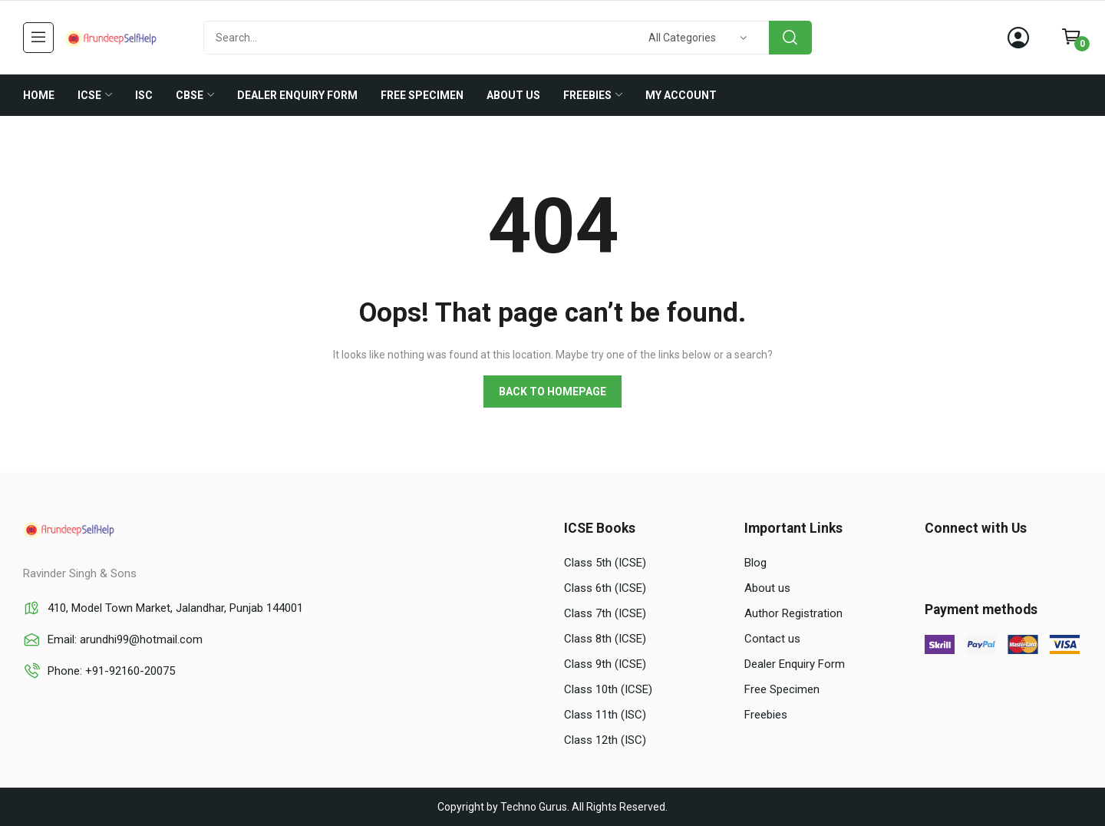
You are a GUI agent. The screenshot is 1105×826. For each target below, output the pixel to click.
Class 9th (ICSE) (605, 664)
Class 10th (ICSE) (608, 689)
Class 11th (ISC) (605, 715)
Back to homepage (552, 391)
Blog (755, 563)
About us (767, 588)
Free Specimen (782, 689)
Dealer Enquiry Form (794, 664)
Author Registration (793, 613)
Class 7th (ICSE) (605, 613)
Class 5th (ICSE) (605, 563)
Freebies (765, 715)
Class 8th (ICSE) (605, 639)
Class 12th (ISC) (605, 740)
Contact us (772, 639)
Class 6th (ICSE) (605, 588)
